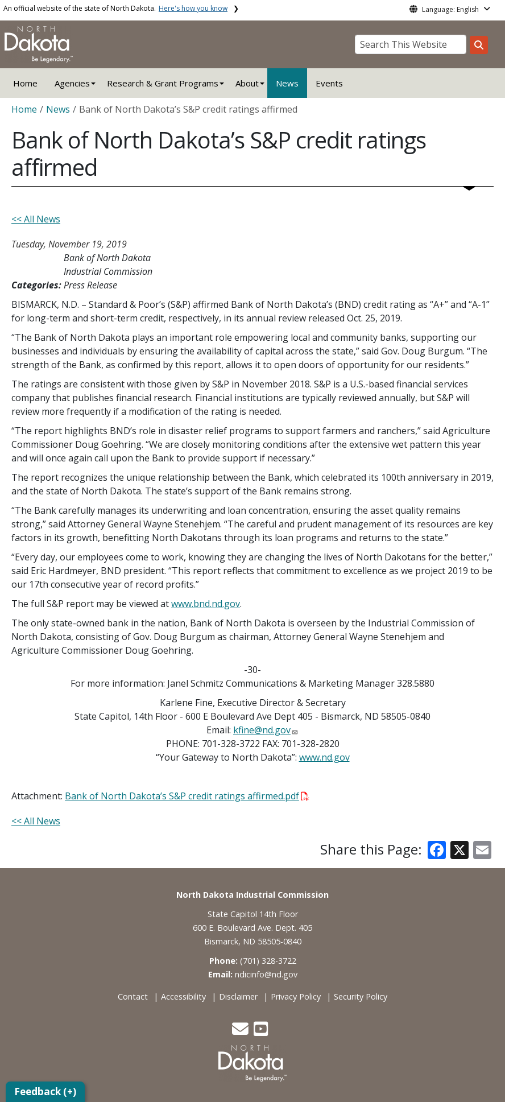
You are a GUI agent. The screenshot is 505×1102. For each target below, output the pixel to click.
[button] (241, 1031)
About (247, 83)
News (287, 83)
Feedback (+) (45, 1091)
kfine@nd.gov (262, 730)
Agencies (72, 83)
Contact (133, 996)
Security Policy (360, 996)
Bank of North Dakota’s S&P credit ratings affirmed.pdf (187, 796)
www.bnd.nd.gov (205, 603)
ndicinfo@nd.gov (266, 974)
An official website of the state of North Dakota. (115, 8)
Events (329, 83)
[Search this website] (479, 45)
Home (25, 83)
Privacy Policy (296, 996)
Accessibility (183, 996)
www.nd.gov (324, 757)
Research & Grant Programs (162, 83)
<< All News (35, 219)
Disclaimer (238, 996)
